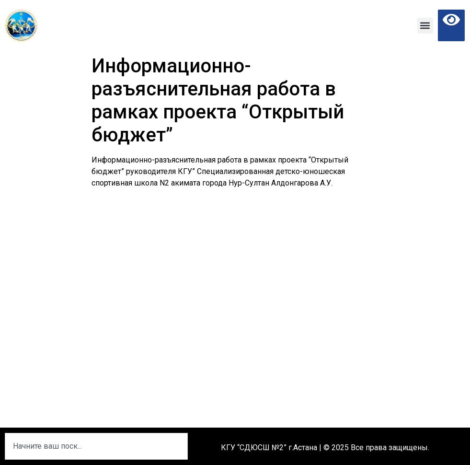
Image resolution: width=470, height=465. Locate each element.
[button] (425, 26)
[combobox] (96, 446)
